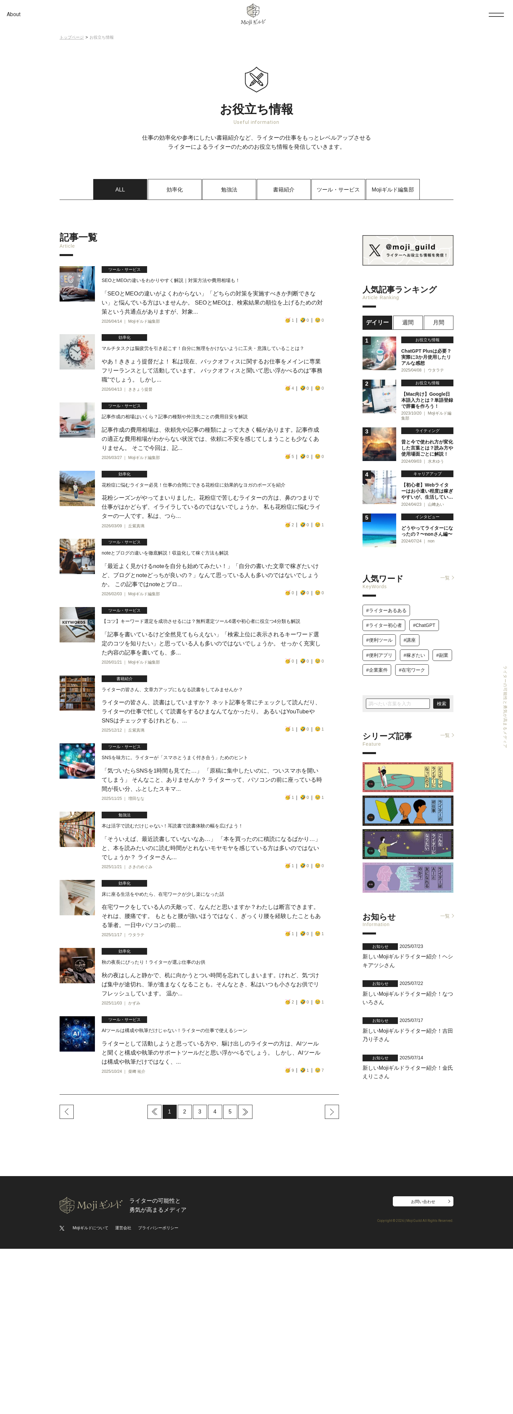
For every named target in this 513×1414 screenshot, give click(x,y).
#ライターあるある (386, 603)
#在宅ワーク (412, 663)
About (14, 14)
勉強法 (229, 189)
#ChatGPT (424, 618)
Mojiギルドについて (90, 1393)
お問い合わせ (423, 1367)
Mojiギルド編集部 (393, 189)
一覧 (445, 570)
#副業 (442, 648)
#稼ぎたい (414, 648)
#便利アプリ (379, 648)
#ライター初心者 (384, 618)
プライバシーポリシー (158, 1393)
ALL (120, 189)
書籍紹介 (284, 189)
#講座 (410, 633)
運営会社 (123, 1393)
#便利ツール (379, 633)
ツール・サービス (338, 189)
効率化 (175, 189)
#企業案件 (377, 663)
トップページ (72, 37)
